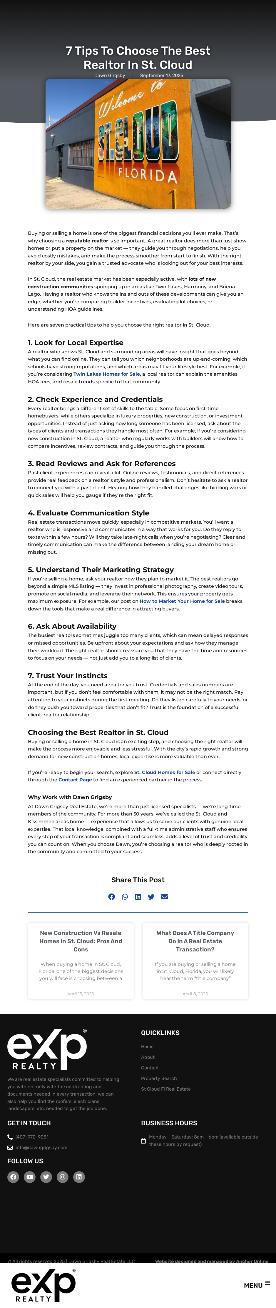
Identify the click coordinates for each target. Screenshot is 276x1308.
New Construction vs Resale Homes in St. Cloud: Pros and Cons (80, 941)
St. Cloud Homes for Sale (164, 772)
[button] (111, 896)
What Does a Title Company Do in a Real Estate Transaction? (195, 941)
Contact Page (75, 780)
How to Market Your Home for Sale (182, 601)
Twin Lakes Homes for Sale (106, 374)
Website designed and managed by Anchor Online (212, 1261)
